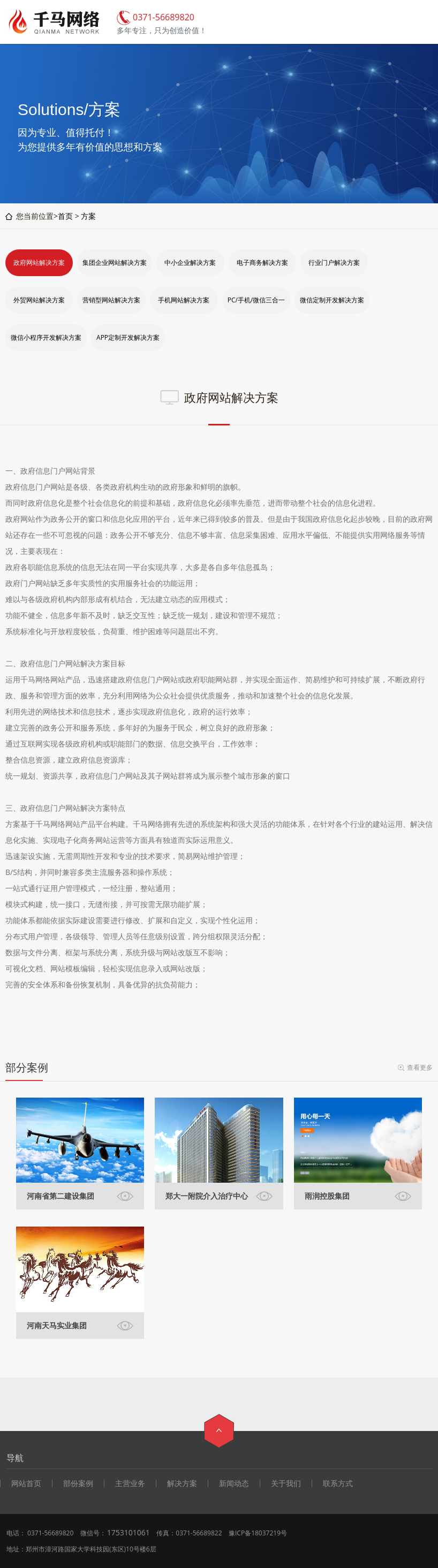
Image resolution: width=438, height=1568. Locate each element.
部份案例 (78, 1483)
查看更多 (420, 1067)
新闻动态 (234, 1483)
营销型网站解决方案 (111, 300)
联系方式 (338, 1483)
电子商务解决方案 (262, 262)
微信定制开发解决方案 (332, 300)
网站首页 (26, 1483)
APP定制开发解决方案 (128, 337)
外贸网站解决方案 (39, 300)
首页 (65, 216)
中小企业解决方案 (190, 262)
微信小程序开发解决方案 (46, 337)
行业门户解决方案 (334, 262)
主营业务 (130, 1483)
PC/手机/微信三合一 (256, 300)
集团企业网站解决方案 (114, 262)
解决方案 (182, 1483)
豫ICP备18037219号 (258, 1532)
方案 (88, 216)
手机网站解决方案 (183, 300)
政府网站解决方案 (39, 262)
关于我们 (286, 1483)
